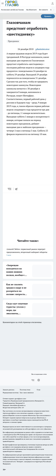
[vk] (10, 189)
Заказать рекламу (8, 390)
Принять (47, 16)
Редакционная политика (11, 393)
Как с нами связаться (27, 393)
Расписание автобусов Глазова (12, 10)
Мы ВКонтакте (31, 10)
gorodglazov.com (13, 413)
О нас (38, 390)
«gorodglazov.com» (20, 398)
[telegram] (17, 189)
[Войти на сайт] (52, 3)
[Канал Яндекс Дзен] (39, 380)
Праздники (13, 41)
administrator (42, 49)
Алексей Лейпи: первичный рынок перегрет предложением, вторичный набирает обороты (28, 252)
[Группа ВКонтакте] (33, 380)
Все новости (43, 10)
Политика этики (25, 390)
